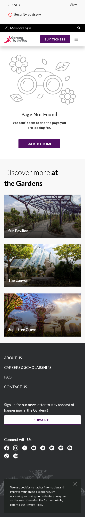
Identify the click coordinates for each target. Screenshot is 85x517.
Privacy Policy (34, 504)
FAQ (7, 377)
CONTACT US (15, 386)
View (73, 4)
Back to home (39, 144)
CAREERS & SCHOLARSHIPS (27, 367)
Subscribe (42, 420)
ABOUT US (13, 357)
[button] (79, 28)
